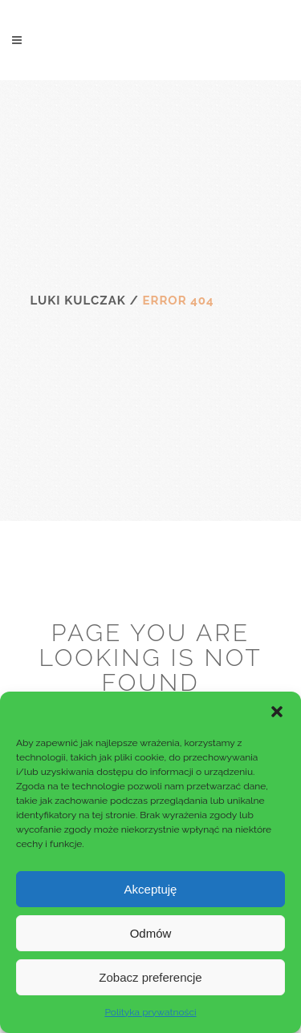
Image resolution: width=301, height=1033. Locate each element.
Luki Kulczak (78, 300)
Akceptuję (150, 889)
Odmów (151, 933)
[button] (277, 712)
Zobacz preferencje (150, 977)
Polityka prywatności (150, 1012)
